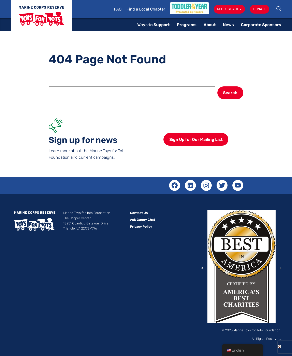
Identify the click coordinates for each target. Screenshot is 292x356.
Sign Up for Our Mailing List (196, 139)
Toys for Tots (41, 18)
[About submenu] (217, 25)
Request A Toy (229, 9)
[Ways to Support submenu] (171, 25)
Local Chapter (152, 9)
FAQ (118, 9)
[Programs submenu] (198, 25)
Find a (133, 9)
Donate (259, 9)
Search (279, 9)
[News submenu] (235, 25)
